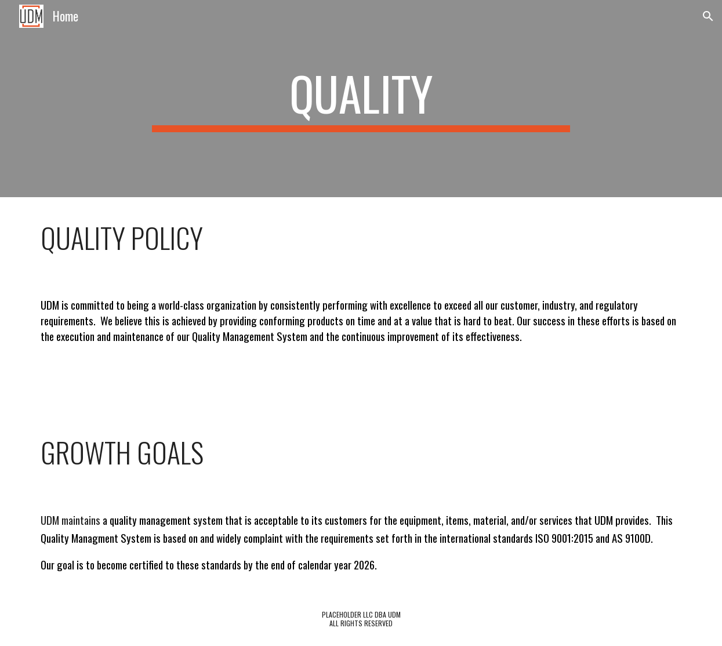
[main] (361, 98)
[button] (708, 16)
